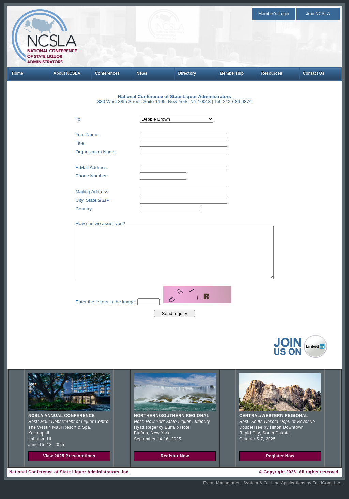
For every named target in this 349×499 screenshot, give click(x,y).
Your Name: (76, 134)
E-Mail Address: (80, 167)
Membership (232, 73)
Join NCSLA (318, 13)
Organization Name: (84, 151)
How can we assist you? (88, 223)
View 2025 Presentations (69, 466)
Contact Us (313, 73)
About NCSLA (67, 73)
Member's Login (273, 13)
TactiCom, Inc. (327, 493)
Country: (72, 208)
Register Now (175, 466)
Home (17, 73)
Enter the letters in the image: (94, 312)
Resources (271, 73)
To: (67, 119)
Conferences (107, 73)
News (142, 73)
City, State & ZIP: (81, 200)
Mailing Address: (81, 191)
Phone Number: (80, 176)
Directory (187, 73)
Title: (69, 143)
